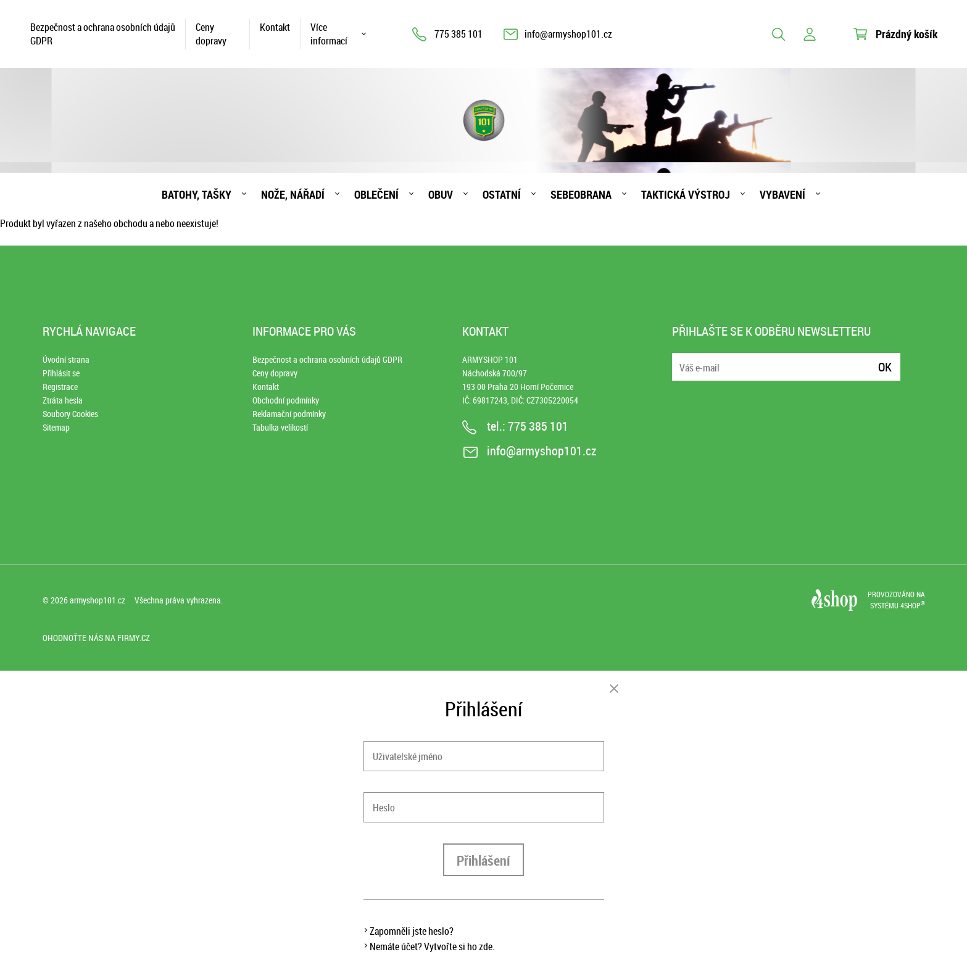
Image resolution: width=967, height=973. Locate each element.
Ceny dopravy (211, 34)
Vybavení (782, 194)
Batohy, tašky (196, 194)
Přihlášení (483, 860)
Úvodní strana (66, 359)
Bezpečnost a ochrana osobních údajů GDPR (102, 34)
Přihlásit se (61, 373)
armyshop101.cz (97, 600)
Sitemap (56, 427)
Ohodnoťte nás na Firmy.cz (96, 638)
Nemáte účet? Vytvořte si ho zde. (432, 946)
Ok (885, 366)
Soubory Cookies (70, 414)
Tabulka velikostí (280, 427)
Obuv (440, 194)
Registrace (60, 386)
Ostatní (502, 194)
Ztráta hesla (63, 400)
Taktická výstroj (685, 194)
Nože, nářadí (293, 194)
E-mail (682, 359)
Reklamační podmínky (289, 414)
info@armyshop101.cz (568, 34)
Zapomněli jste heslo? (412, 931)
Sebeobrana (581, 194)
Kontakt (275, 27)
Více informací (328, 34)
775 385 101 (458, 34)
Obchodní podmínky (285, 400)
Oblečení (376, 194)
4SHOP (912, 605)
